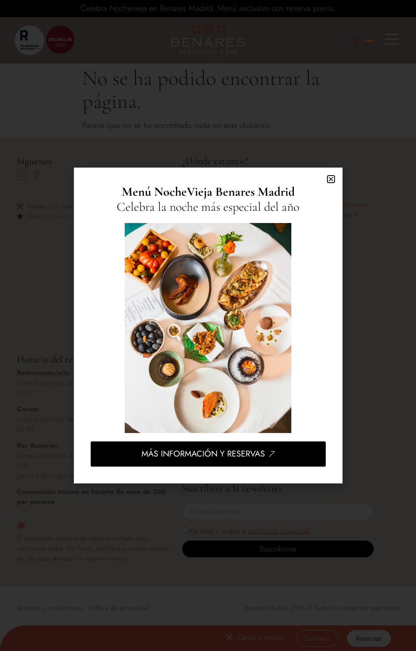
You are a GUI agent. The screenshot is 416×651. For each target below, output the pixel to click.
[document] (208, 325)
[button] (331, 179)
